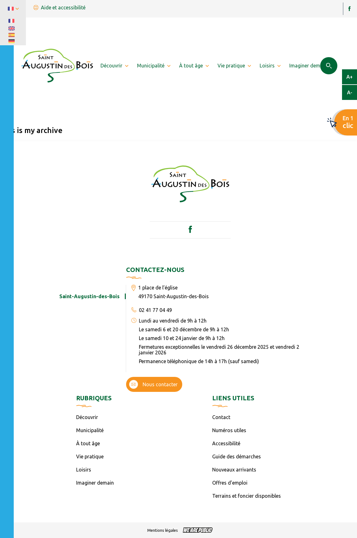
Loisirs (83, 469)
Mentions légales (162, 530)
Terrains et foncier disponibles (246, 496)
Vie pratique (90, 456)
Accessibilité (226, 443)
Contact (221, 417)
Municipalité (90, 430)
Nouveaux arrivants (234, 469)
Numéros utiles (229, 430)
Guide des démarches (236, 456)
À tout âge (88, 443)
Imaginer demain (95, 483)
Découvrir (87, 417)
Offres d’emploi (229, 483)
